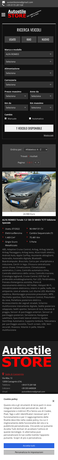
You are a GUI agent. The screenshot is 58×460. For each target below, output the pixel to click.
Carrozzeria (10, 80)
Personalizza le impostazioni (29, 452)
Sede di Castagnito (14, 374)
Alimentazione (12, 68)
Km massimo (36, 103)
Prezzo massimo (13, 91)
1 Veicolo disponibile (29, 128)
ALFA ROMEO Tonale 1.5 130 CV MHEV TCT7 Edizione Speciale (29, 221)
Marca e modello (13, 49)
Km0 (29, 39)
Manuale (12, 118)
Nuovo (45, 39)
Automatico (38, 118)
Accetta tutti (29, 445)
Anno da (34, 91)
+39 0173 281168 (14, 5)
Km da (8, 103)
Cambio (8, 114)
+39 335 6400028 (29, 388)
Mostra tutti (48, 135)
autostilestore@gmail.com (20, 2)
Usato (12, 39)
